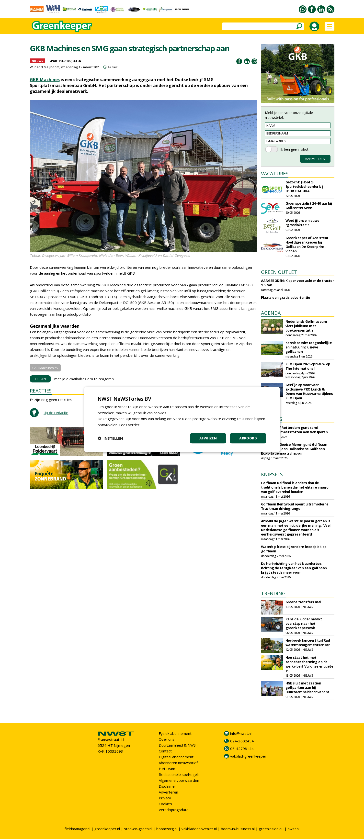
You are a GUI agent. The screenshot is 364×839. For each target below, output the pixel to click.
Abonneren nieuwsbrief (178, 762)
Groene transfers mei (303, 602)
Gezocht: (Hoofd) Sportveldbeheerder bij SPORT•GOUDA (304, 186)
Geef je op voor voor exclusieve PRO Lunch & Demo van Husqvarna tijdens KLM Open (309, 391)
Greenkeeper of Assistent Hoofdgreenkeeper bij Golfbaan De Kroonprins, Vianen (307, 244)
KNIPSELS (272, 474)
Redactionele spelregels (179, 774)
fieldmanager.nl (77, 828)
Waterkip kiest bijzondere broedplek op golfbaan (294, 548)
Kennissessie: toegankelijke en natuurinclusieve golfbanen (308, 347)
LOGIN (40, 379)
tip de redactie (56, 412)
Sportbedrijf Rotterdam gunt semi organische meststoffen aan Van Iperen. (295, 429)
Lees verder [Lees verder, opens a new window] (129, 424)
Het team (167, 768)
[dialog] (182, 419)
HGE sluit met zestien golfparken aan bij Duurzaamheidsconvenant (307, 687)
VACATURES (274, 173)
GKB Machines (45, 79)
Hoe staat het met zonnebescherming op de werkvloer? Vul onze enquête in (309, 664)
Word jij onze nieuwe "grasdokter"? (302, 222)
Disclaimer (167, 786)
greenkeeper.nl (107, 828)
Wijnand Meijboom (44, 67)
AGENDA (271, 313)
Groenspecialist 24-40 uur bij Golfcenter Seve (308, 205)
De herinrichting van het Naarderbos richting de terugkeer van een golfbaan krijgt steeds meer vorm (294, 568)
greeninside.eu (271, 828)
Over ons (166, 739)
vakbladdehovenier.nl (199, 828)
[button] (110, 438)
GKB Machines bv (45, 368)
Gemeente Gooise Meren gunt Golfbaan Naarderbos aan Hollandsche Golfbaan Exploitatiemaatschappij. (294, 449)
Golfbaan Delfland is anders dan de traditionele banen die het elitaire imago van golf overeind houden (295, 487)
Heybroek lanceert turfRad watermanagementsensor (307, 642)
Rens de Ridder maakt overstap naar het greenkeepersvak (303, 623)
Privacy (165, 797)
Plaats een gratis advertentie (285, 297)
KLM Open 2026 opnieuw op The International (307, 366)
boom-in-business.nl (238, 828)
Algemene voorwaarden (179, 780)
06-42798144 (242, 748)
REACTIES (41, 390)
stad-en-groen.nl (138, 828)
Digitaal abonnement (176, 756)
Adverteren (168, 792)
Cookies (165, 803)
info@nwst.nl (240, 733)
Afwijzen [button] (208, 438)
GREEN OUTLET (279, 272)
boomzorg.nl (166, 828)
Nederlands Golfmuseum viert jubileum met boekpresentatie (306, 326)
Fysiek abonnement (175, 733)
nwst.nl (293, 828)
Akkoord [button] (248, 438)
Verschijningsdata (173, 809)
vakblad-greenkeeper (248, 756)
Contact (165, 751)
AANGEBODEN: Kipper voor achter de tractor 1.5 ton (297, 282)
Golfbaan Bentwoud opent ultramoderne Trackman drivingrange (295, 506)
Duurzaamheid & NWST (178, 745)
